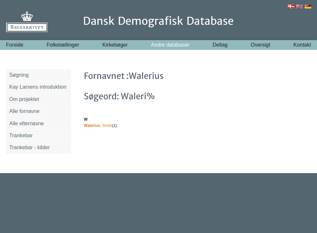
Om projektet (24, 99)
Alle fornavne (24, 111)
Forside (14, 45)
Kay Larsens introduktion (38, 87)
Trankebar (21, 135)
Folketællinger (62, 45)
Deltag (220, 45)
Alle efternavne (26, 123)
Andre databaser (170, 45)
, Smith (98, 125)
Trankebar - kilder (29, 147)
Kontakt (302, 45)
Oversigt (260, 45)
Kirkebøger (115, 45)
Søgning (19, 75)
